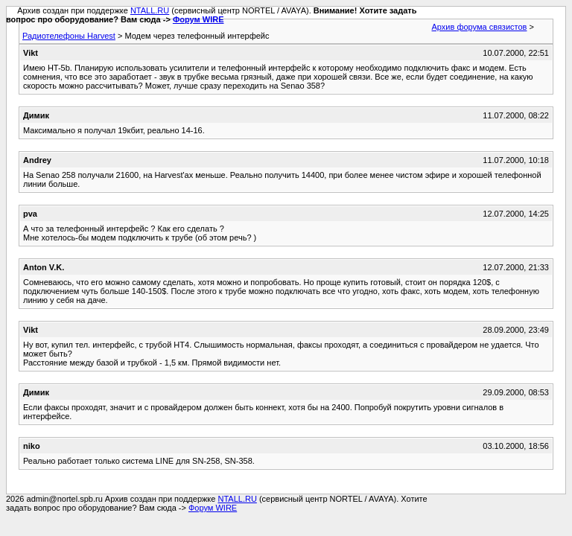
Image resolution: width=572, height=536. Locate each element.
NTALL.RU (149, 10)
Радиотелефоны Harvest (68, 35)
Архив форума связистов (479, 26)
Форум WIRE (198, 19)
